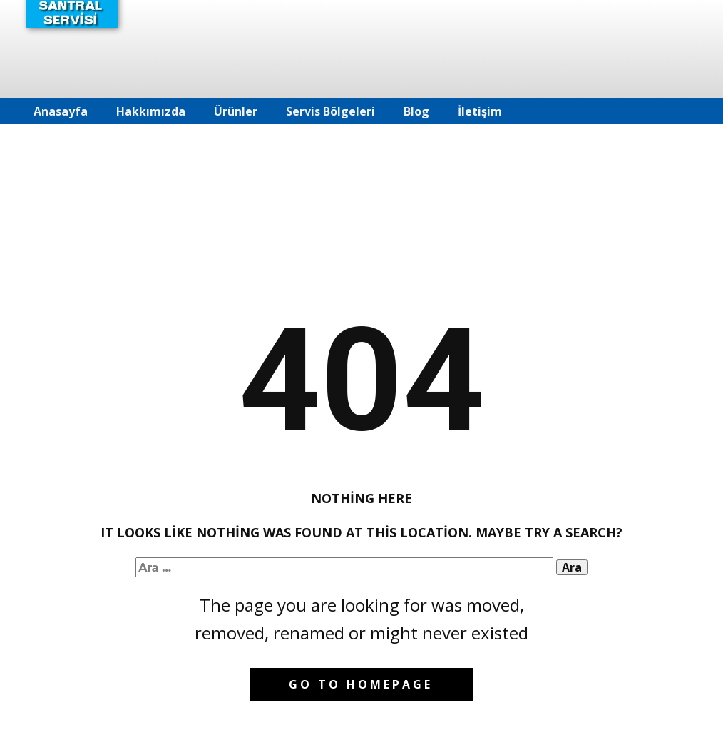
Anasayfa (61, 111)
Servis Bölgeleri (330, 111)
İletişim (480, 111)
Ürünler (235, 111)
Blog (416, 111)
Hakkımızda (150, 111)
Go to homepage (361, 684)
